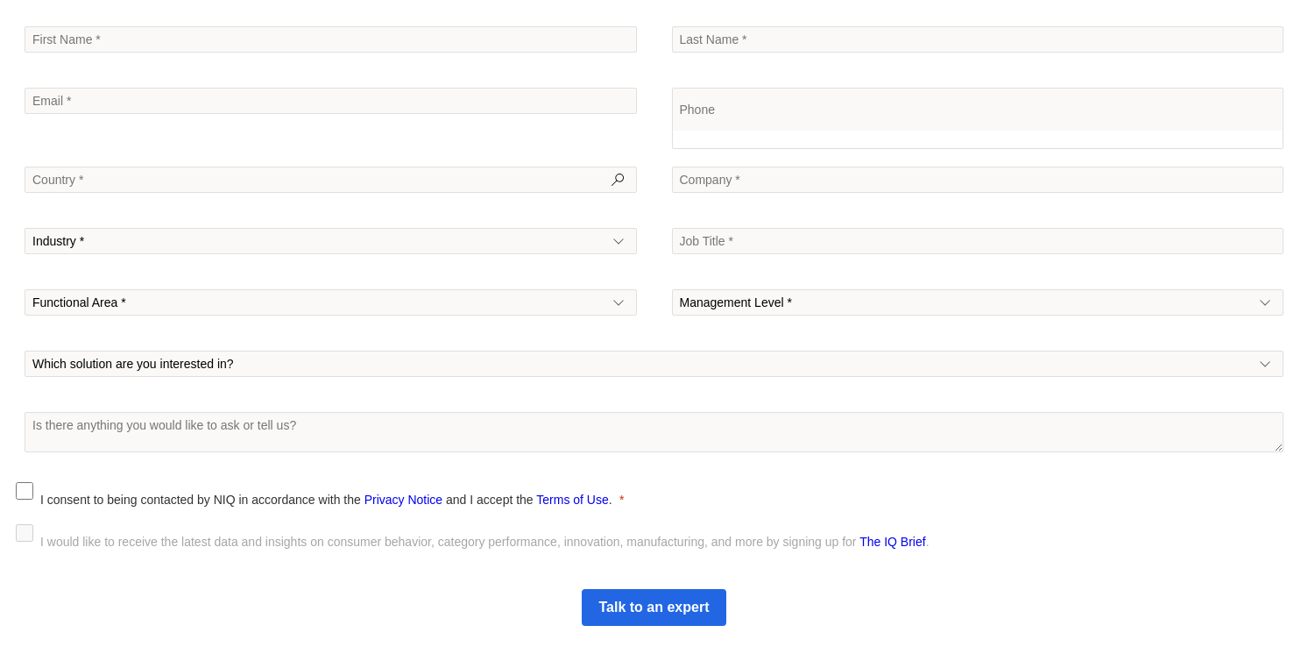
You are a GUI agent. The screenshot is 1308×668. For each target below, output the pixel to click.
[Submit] (654, 607)
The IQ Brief (892, 542)
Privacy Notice (403, 500)
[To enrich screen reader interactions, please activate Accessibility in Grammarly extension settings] (654, 432)
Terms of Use (572, 500)
